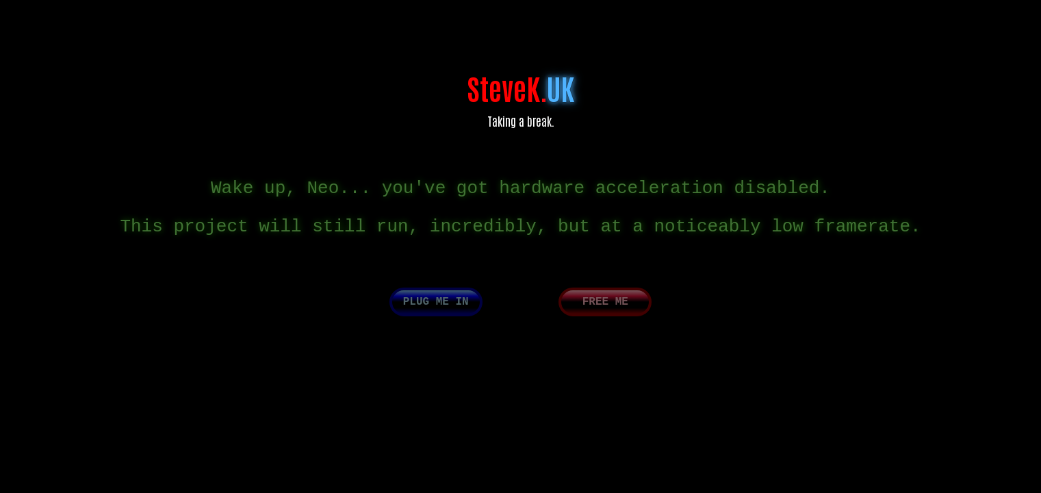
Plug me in (436, 311)
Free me (605, 311)
